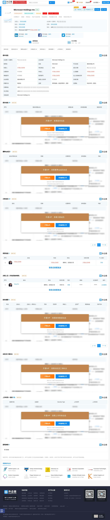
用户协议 (50, 500)
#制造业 (28, 17)
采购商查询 (24, 498)
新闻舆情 (68, 49)
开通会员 (47, 128)
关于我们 (50, 493)
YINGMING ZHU (98, 470)
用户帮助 (50, 498)
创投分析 (42, 500)
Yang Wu (16, 284)
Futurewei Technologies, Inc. (101, 468)
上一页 (94, 245)
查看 (68, 285)
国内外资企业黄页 (42, 508)
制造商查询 (30, 498)
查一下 (52, 2)
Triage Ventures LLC (35, 475)
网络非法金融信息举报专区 (21, 508)
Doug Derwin (33, 477)
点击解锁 (104, 285)
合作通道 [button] (96, 2)
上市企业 (30, 493)
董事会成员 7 (24, 49)
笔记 (97, 9)
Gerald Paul (33, 470)
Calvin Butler (11, 477)
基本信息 (6, 49)
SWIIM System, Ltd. (13, 468)
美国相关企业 (7, 463)
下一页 (104, 245)
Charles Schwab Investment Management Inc (84, 475)
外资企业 (30, 500)
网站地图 (42, 495)
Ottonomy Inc (54, 468)
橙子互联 (11, 508)
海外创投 (36, 498)
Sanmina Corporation (78, 468)
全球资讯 (24, 500)
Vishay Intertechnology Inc (37, 468)
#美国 (60, 17)
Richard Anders (55, 477)
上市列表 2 (60, 49)
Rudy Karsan (97, 477)
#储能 (22, 17)
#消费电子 (16, 17)
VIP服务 (79, 2)
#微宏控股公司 (68, 17)
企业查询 (30, 495)
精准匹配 (24, 495)
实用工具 (36, 500)
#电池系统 (44, 17)
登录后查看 (23, 21)
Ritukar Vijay (54, 470)
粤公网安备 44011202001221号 (10, 514)
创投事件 (36, 495)
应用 (72, 1)
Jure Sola (74, 470)
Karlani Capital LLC (99, 475)
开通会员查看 (33, 30)
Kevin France (12, 470)
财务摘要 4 (51, 49)
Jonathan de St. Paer (78, 477)
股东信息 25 (14, 49)
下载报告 (77, 9)
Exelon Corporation (13, 475)
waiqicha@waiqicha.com (75, 495)
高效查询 (88, 2)
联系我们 (50, 495)
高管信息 (42, 49)
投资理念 (36, 493)
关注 (104, 9)
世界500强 (42, 493)
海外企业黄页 (33, 508)
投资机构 (42, 498)
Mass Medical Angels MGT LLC (59, 475)
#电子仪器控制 (36, 17)
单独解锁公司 (88, 9)
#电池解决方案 (53, 17)
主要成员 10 (34, 49)
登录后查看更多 (55, 268)
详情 (101, 262)
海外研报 (24, 493)
